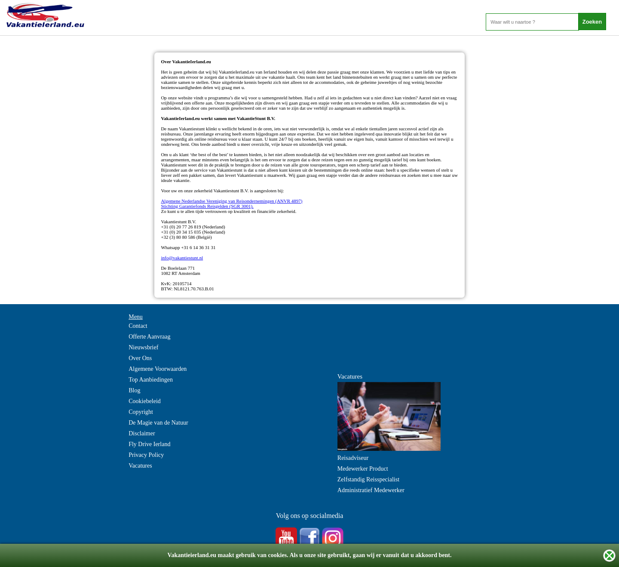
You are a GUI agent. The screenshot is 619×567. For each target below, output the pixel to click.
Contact (138, 326)
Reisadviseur (352, 458)
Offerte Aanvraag (149, 336)
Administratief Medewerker (370, 490)
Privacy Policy (146, 455)
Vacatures (140, 465)
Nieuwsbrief (143, 347)
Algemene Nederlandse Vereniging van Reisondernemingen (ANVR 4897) (231, 200)
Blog (134, 390)
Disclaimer (142, 433)
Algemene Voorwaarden (158, 369)
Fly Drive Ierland (149, 444)
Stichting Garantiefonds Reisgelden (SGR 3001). (207, 206)
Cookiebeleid (145, 401)
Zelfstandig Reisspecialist (368, 479)
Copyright (141, 412)
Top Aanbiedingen (151, 379)
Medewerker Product (362, 468)
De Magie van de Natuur (158, 422)
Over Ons (140, 358)
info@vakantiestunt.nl (182, 257)
